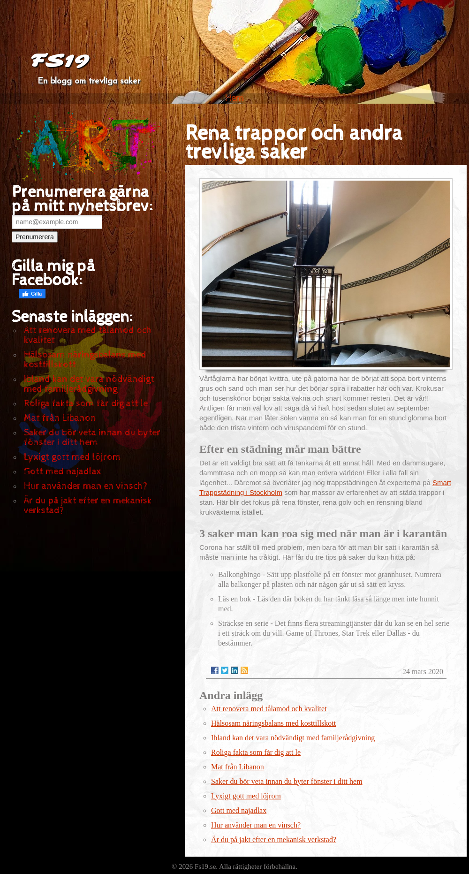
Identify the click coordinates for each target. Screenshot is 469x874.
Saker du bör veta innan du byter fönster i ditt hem (92, 437)
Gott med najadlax (62, 471)
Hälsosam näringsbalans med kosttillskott (85, 360)
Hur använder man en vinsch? (85, 486)
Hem (234, 98)
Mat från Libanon (60, 418)
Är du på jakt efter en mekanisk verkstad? (88, 505)
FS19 (59, 61)
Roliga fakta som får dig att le (86, 403)
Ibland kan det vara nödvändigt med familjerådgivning (89, 384)
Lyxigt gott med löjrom (72, 457)
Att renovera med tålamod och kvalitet (88, 335)
